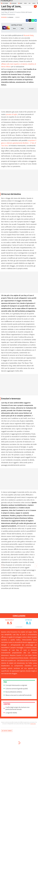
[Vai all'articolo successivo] (1, 566)
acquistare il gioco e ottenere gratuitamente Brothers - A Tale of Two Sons (18, 143)
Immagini (31, 28)
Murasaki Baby (28, 35)
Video (25, 3)
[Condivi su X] (30, 20)
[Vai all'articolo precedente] (36, 566)
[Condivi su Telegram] (35, 20)
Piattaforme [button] (4, 3)
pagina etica (33, 723)
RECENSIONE (4, 17)
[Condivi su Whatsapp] (32, 20)
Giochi (33, 3)
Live (29, 3)
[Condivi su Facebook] (27, 20)
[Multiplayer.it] (7, 0)
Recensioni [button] (13, 3)
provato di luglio (11, 114)
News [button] (20, 3)
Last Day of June (16, 25)
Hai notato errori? (7, 730)
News (14, 28)
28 (30, 620)
